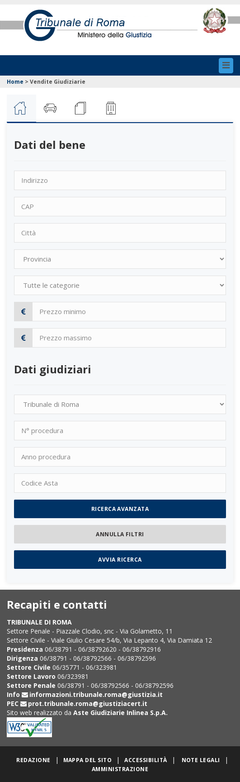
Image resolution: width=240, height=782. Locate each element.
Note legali (201, 760)
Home (15, 82)
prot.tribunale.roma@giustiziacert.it (87, 703)
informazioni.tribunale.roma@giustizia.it (96, 694)
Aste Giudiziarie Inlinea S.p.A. (120, 712)
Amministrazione (120, 769)
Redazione (33, 760)
